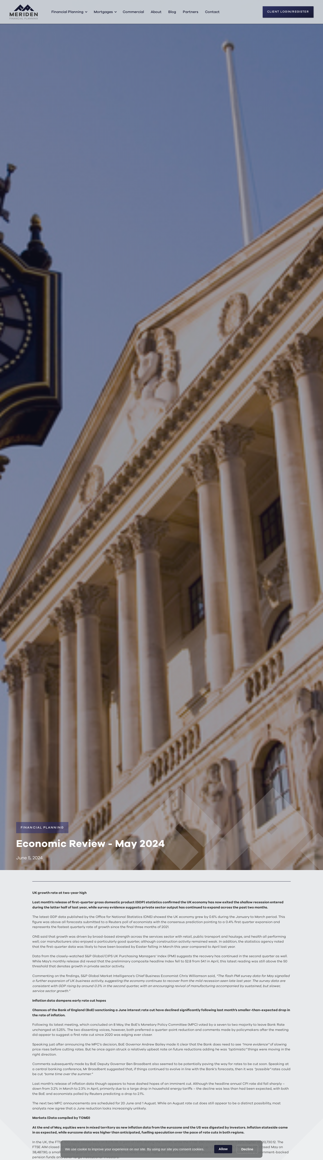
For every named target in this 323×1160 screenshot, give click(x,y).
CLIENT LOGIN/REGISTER (288, 11)
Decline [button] (247, 1149)
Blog (172, 12)
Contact (212, 12)
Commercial (133, 12)
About (156, 12)
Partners (190, 12)
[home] (24, 11)
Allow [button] (223, 1149)
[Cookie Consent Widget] (161, 1149)
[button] (69, 12)
